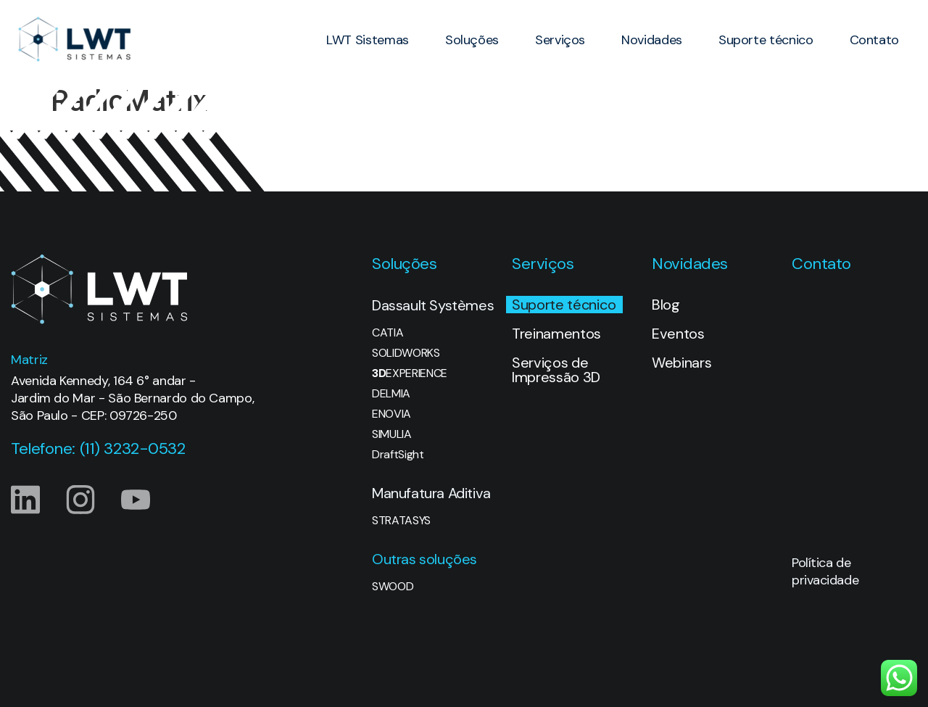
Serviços (560, 40)
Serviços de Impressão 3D (556, 370)
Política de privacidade (825, 571)
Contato (874, 40)
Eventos (678, 333)
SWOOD (392, 586)
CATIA (387, 333)
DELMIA (391, 393)
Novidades (651, 40)
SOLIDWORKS (406, 353)
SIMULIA (392, 434)
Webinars (681, 362)
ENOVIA (391, 414)
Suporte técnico (765, 40)
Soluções (472, 40)
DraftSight (398, 454)
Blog (666, 304)
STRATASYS (401, 520)
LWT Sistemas (367, 40)
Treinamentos (556, 333)
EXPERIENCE (409, 373)
